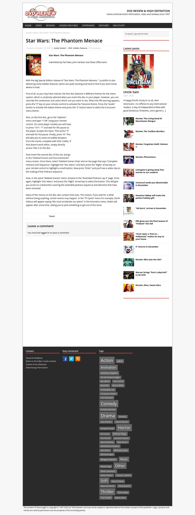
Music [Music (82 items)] (124, 459)
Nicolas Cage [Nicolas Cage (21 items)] (106, 466)
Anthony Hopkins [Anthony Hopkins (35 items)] (109, 373)
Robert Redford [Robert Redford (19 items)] (106, 475)
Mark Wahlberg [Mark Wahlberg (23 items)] (107, 442)
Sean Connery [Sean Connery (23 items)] (117, 481)
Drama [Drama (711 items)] (108, 416)
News (39, 25)
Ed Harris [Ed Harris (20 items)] (122, 416)
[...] (164, 110)
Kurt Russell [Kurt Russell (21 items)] (105, 438)
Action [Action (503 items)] (107, 360)
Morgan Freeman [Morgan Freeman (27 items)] (108, 459)
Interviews (88, 25)
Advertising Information (37, 367)
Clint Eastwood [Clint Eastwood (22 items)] (107, 397)
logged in (45, 232)
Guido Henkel (60, 48)
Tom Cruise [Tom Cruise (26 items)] (123, 492)
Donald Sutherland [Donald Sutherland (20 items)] (108, 409)
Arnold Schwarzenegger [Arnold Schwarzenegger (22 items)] (110, 377)
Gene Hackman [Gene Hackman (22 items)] (122, 422)
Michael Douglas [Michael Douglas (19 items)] (107, 454)
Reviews (50, 25)
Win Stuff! (119, 25)
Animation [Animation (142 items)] (108, 367)
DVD (70, 48)
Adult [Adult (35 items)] (119, 361)
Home (28, 25)
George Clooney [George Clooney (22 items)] (107, 428)
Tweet (52, 216)
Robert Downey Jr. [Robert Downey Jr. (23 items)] (108, 471)
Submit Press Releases (36, 364)
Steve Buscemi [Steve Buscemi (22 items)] (124, 486)
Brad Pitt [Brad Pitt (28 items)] (105, 385)
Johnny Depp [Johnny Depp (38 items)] (119, 433)
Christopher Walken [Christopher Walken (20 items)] (108, 394)
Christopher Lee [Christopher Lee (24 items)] (107, 389)
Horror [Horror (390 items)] (124, 427)
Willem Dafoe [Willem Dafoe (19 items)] (120, 498)
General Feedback (34, 358)
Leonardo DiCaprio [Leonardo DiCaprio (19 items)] (121, 438)
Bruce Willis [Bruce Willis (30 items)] (118, 385)
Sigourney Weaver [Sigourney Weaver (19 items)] (108, 486)
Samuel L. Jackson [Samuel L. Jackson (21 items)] (124, 475)
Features (104, 25)
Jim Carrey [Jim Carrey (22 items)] (105, 434)
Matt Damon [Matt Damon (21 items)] (123, 442)
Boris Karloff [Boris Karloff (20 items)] (118, 381)
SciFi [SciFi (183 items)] (104, 480)
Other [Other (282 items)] (120, 465)
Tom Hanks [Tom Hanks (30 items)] (106, 497)
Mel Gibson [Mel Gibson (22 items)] (105, 450)
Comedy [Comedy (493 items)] (109, 403)
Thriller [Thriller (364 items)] (107, 491)
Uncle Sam (131, 92)
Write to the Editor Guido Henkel (41, 361)
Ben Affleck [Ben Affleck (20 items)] (105, 381)
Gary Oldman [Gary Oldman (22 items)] (106, 422)
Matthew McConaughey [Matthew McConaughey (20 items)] (110, 446)
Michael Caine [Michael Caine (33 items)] (120, 450)
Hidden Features (68, 25)
